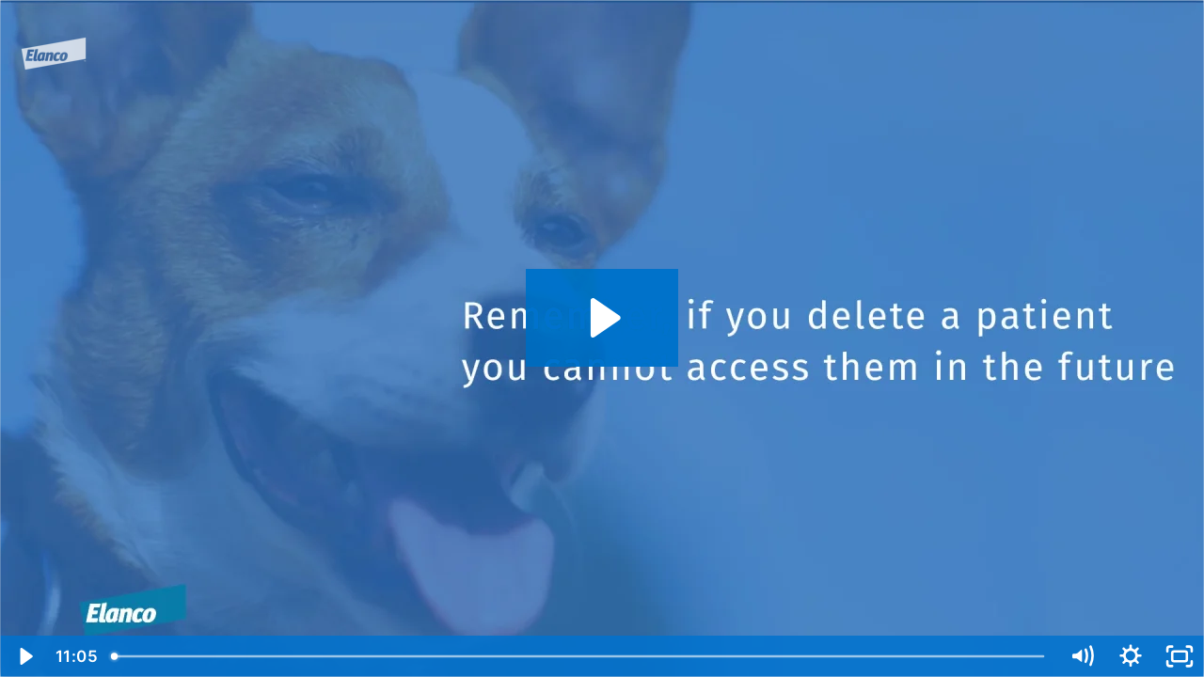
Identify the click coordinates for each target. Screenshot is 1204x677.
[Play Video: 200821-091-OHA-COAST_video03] (602, 318)
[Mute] (1081, 656)
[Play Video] (24, 656)
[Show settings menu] (1130, 656)
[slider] (579, 656)
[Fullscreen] (1179, 656)
